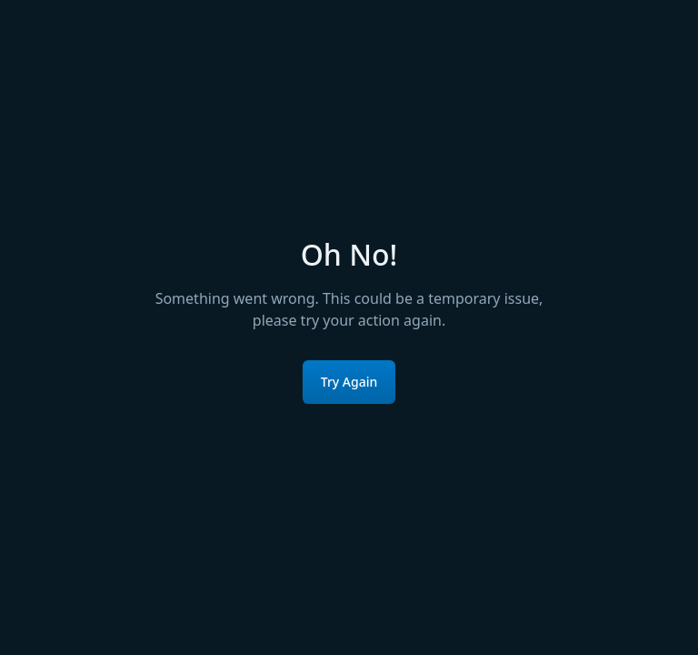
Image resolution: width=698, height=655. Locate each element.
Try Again (349, 381)
